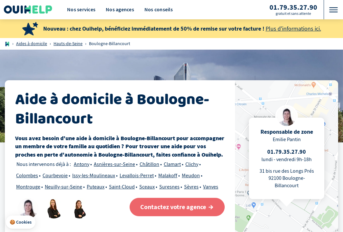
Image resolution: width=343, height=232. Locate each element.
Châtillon (149, 164)
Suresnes (169, 187)
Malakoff (167, 175)
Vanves (210, 187)
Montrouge (28, 187)
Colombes (27, 175)
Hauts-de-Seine (68, 43)
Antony (81, 164)
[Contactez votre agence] (177, 207)
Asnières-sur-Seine (114, 164)
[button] (20, 222)
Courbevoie (55, 175)
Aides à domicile (31, 43)
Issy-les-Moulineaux (93, 175)
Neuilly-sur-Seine (63, 187)
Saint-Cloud (122, 187)
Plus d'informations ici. (293, 29)
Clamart (172, 164)
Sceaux (147, 187)
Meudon (191, 175)
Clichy (191, 164)
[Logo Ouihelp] (28, 9)
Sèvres (191, 187)
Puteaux (95, 187)
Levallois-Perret (137, 175)
